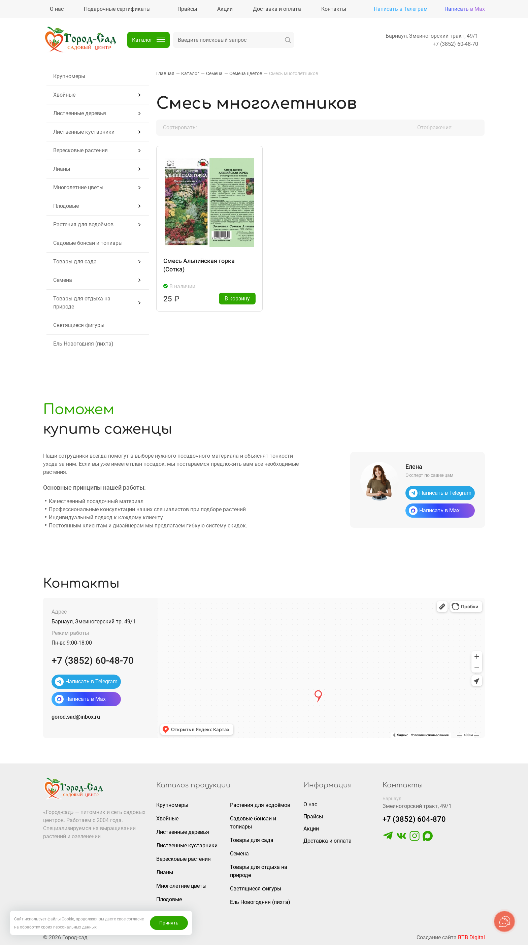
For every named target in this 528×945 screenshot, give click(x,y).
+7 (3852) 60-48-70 (455, 44)
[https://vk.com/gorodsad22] (401, 839)
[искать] (288, 40)
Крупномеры (69, 76)
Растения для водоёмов (83, 224)
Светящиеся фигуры (78, 325)
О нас (310, 804)
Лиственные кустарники (83, 132)
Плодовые (66, 206)
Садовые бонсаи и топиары (88, 243)
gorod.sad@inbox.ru (76, 717)
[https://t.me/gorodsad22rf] (388, 839)
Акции (311, 828)
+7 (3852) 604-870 (414, 819)
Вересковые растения (80, 150)
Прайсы (313, 816)
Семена (62, 280)
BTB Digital (471, 937)
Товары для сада (75, 261)
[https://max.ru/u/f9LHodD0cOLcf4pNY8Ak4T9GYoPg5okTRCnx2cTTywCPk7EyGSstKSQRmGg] (428, 839)
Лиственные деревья (79, 113)
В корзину (237, 298)
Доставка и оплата (327, 841)
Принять (168, 922)
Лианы (61, 169)
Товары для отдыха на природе (81, 302)
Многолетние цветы (78, 187)
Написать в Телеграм (401, 9)
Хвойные (64, 95)
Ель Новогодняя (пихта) (83, 343)
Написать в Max (464, 9)
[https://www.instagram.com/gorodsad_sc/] (414, 839)
